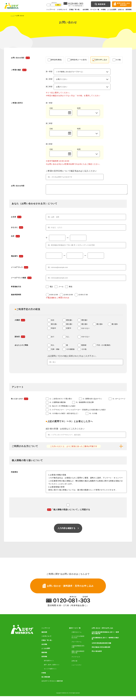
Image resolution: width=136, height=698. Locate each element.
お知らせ (121, 9)
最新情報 (44, 654)
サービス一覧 (94, 9)
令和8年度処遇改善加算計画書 (101, 645)
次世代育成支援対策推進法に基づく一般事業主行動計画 (105, 634)
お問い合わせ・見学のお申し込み (102, 630)
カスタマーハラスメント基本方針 (52, 683)
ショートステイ (77, 667)
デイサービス (76, 658)
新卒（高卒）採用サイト (52, 666)
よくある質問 (111, 9)
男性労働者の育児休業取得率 (101, 649)
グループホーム (77, 643)
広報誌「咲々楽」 (75, 9)
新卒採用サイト (49, 662)
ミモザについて (62, 9)
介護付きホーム (77, 634)
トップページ (50, 9)
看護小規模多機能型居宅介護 (78, 653)
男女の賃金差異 (97, 653)
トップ (13, 15)
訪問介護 (74, 662)
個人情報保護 (45, 678)
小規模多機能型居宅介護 (78, 648)
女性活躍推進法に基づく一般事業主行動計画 (105, 640)
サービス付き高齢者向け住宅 (78, 638)
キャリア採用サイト (50, 670)
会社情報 (86, 9)
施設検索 (44, 634)
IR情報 (103, 9)
